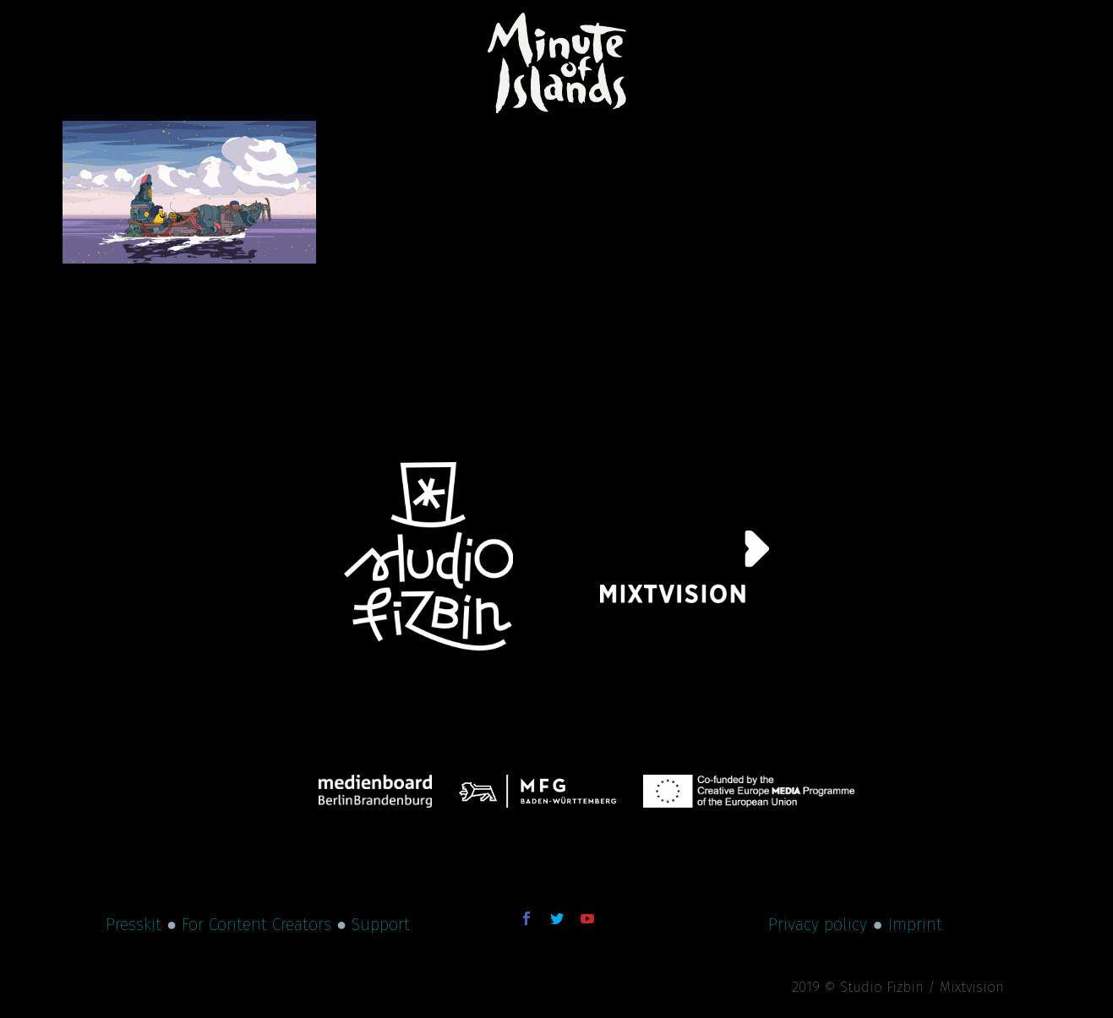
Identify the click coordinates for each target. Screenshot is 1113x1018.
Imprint (915, 924)
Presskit (133, 924)
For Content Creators (256, 924)
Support (381, 924)
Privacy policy (817, 924)
